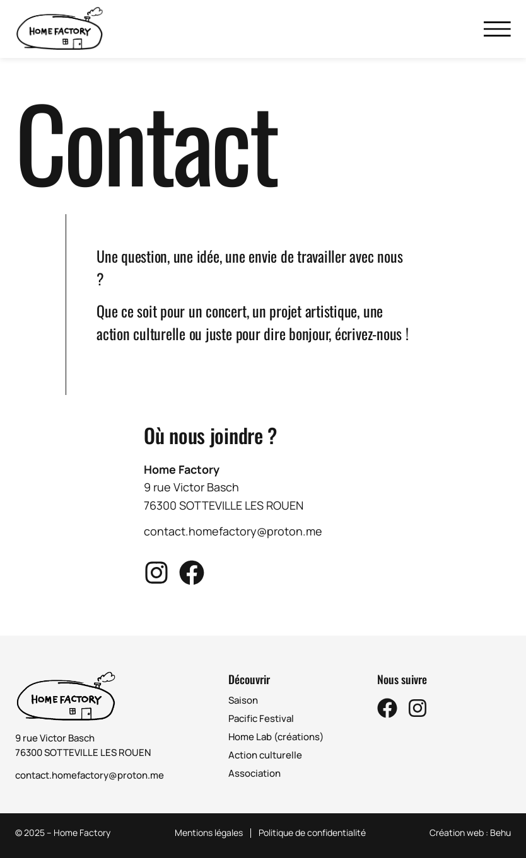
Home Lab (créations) (276, 736)
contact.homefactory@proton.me (89, 775)
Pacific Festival (261, 718)
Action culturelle (265, 755)
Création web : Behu (470, 832)
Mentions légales (209, 833)
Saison (243, 700)
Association (254, 773)
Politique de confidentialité (312, 833)
